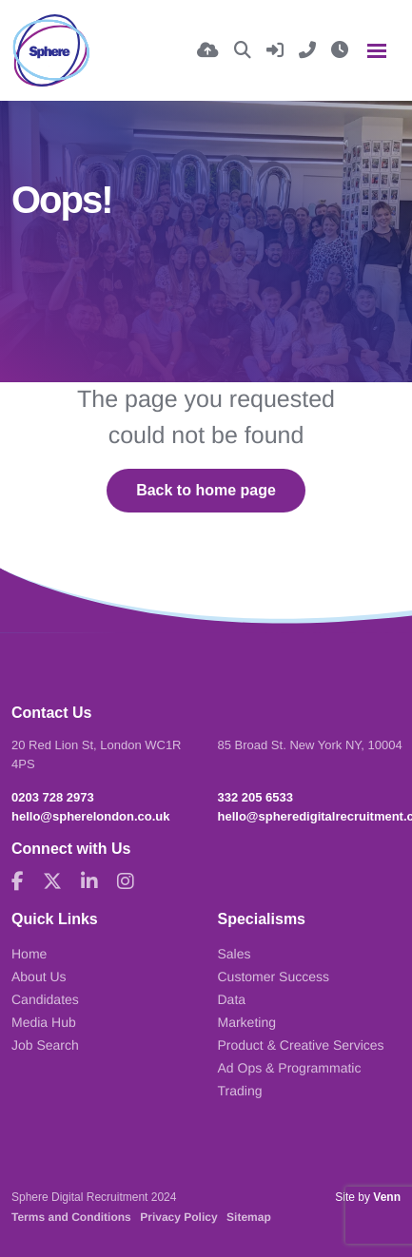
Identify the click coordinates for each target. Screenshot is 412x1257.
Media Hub (43, 1022)
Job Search (45, 1045)
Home (29, 953)
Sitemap (248, 1217)
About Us (39, 976)
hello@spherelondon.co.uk (90, 816)
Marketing (247, 1022)
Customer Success (273, 976)
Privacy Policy (178, 1217)
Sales (234, 953)
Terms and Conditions (71, 1217)
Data (232, 999)
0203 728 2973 (52, 797)
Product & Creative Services (301, 1045)
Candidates (45, 999)
